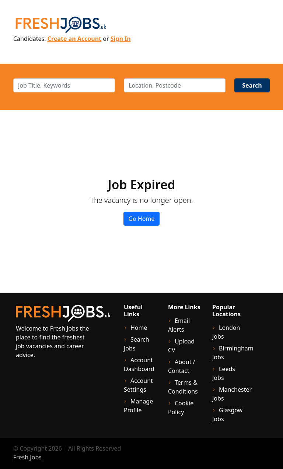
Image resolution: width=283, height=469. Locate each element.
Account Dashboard (139, 364)
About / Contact (181, 366)
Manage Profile (138, 405)
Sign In (121, 39)
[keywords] (64, 85)
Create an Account (74, 39)
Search (252, 85)
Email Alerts (179, 325)
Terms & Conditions (183, 386)
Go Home (141, 219)
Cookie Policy (180, 407)
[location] (175, 85)
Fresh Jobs (27, 457)
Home (138, 328)
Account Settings (138, 385)
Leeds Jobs (223, 373)
